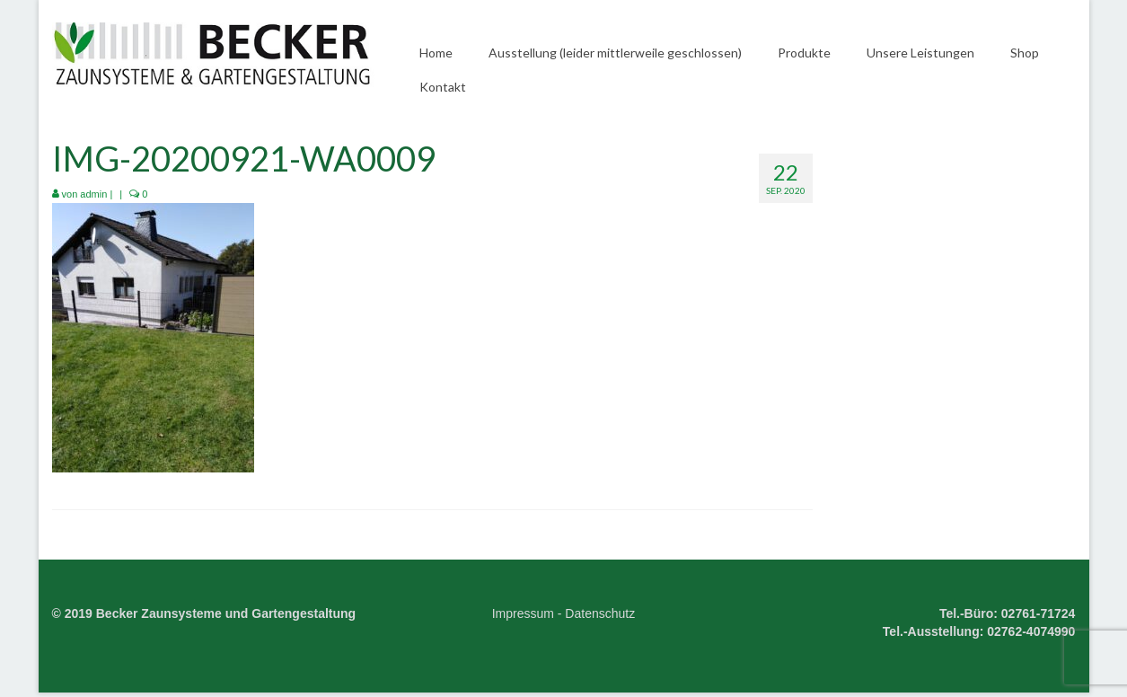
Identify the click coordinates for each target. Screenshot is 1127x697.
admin (93, 194)
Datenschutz (600, 613)
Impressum (523, 613)
